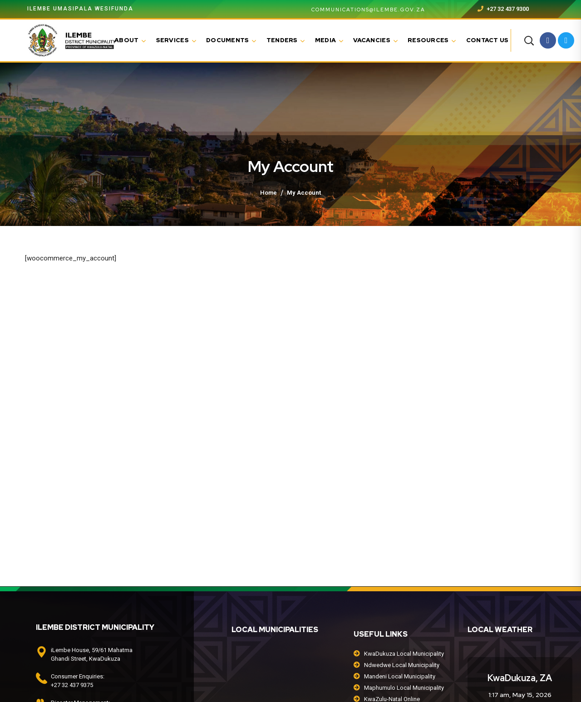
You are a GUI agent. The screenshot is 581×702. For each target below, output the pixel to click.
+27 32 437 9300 (503, 8)
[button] (528, 40)
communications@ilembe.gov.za (363, 9)
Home (268, 192)
